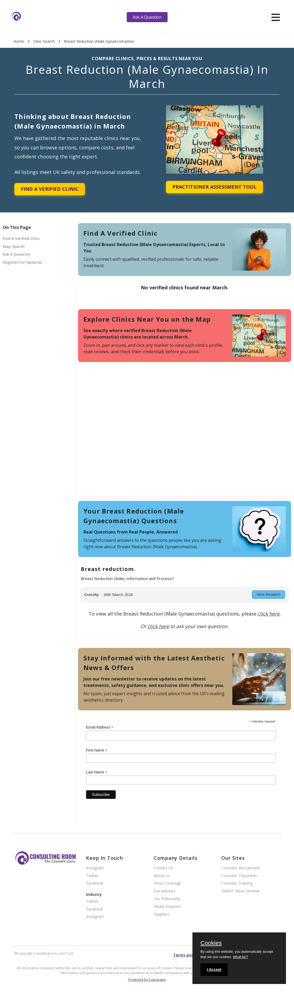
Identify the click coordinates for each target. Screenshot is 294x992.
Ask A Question (147, 17)
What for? (240, 957)
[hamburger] (275, 17)
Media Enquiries (167, 906)
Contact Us (163, 868)
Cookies (211, 943)
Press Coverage (167, 883)
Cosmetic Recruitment (240, 868)
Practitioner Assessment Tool (214, 187)
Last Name (96, 772)
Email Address (99, 727)
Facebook (94, 883)
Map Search (14, 246)
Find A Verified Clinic (50, 189)
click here (269, 613)
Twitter (92, 876)
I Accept (214, 969)
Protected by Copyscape (147, 979)
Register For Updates (22, 262)
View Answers (268, 594)
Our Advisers (165, 891)
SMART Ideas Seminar (240, 891)
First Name (97, 750)
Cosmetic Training (237, 883)
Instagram (95, 868)
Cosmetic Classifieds (239, 876)
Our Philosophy (167, 899)
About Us (162, 876)
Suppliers (161, 914)
